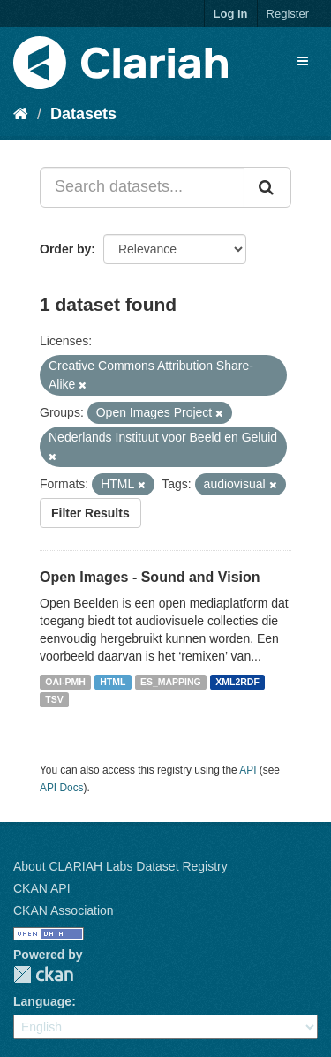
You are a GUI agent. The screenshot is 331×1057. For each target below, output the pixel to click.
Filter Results (90, 513)
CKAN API (42, 888)
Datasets (83, 114)
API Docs (62, 787)
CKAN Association (63, 910)
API (247, 770)
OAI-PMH (65, 681)
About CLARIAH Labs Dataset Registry (120, 866)
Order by (65, 249)
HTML (112, 681)
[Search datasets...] (142, 187)
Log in (231, 13)
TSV (54, 699)
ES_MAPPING (170, 681)
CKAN (43, 974)
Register (288, 13)
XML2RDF (237, 681)
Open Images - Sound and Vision (150, 577)
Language (42, 1001)
